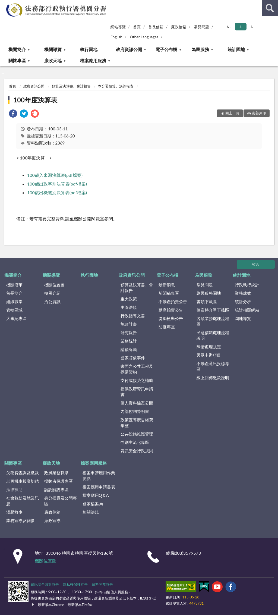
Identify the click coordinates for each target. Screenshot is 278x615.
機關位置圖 (54, 284)
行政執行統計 (247, 284)
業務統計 (129, 340)
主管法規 (129, 307)
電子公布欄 (166, 49)
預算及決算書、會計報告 (71, 86)
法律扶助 (14, 489)
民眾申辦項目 (209, 355)
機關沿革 (14, 284)
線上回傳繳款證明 (213, 377)
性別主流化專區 (135, 442)
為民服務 (200, 49)
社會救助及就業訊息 (22, 500)
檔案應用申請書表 (99, 486)
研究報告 (129, 332)
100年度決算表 (35, 100)
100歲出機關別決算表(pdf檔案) (57, 192)
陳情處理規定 (209, 346)
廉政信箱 (178, 26)
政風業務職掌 (56, 472)
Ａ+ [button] (253, 26)
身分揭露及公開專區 (60, 500)
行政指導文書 (133, 315)
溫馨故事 (14, 512)
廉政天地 (53, 60)
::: (4, 4)
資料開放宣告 (102, 584)
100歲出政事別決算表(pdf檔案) (57, 183)
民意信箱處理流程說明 (213, 335)
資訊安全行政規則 (137, 450)
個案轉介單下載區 (213, 310)
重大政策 (129, 298)
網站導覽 (118, 26)
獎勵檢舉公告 (171, 318)
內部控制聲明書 (135, 411)
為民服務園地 (209, 293)
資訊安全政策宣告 (45, 584)
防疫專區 (167, 326)
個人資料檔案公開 (137, 402)
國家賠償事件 (133, 357)
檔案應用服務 (93, 60)
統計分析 (243, 301)
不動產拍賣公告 (173, 301)
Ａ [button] (240, 26)
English (116, 36)
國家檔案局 (93, 503)
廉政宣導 (52, 520)
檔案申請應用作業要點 (99, 475)
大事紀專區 (16, 318)
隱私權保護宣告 (75, 584)
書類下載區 (207, 301)
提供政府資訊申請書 (137, 391)
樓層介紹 (52, 293)
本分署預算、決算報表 (115, 86)
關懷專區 (17, 60)
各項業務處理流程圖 (213, 321)
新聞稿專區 (169, 293)
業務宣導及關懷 (20, 520)
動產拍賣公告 (171, 310)
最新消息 (167, 284)
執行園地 (88, 49)
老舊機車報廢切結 (22, 481)
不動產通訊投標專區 (213, 366)
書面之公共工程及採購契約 (137, 369)
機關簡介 (17, 49)
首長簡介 (14, 293)
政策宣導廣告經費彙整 (137, 422)
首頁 (137, 26)
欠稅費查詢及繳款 (22, 472)
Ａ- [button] (228, 26)
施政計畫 (129, 324)
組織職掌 (14, 301)
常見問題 (201, 26)
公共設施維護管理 (137, 433)
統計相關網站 (247, 310)
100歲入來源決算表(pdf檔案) (55, 175)
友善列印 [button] (259, 113)
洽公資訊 (52, 301)
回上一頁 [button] (232, 113)
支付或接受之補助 (137, 380)
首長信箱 (155, 26)
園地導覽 (243, 318)
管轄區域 (14, 310)
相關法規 (91, 512)
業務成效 (243, 293)
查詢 (270, 8)
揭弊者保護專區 (58, 481)
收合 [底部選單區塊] (255, 264)
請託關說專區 (56, 489)
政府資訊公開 (129, 49)
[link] (13, 114)
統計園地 (236, 49)
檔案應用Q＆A (96, 495)
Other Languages (144, 36)
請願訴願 (129, 349)
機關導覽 (53, 49)
